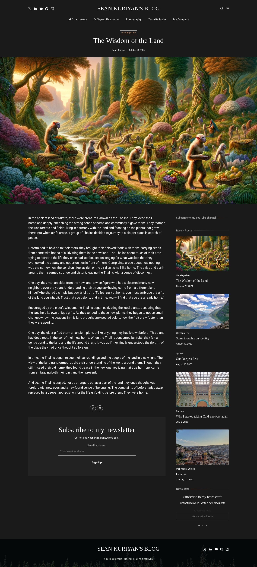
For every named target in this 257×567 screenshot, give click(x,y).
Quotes (179, 353)
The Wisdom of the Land (192, 280)
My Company (181, 19)
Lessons (181, 474)
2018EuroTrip (182, 333)
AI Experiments (77, 19)
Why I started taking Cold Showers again (202, 416)
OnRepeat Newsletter (106, 19)
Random (180, 411)
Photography (133, 19)
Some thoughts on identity (193, 338)
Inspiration (181, 468)
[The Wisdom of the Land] (202, 253)
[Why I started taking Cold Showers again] (202, 389)
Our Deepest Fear (187, 359)
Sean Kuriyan (118, 50)
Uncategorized (128, 32)
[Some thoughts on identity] (202, 311)
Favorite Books (157, 19)
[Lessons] (202, 447)
